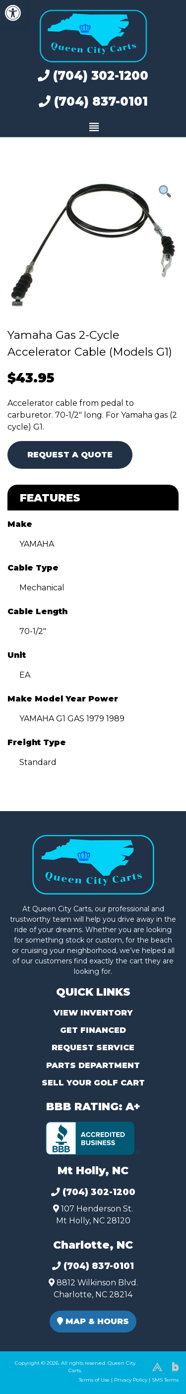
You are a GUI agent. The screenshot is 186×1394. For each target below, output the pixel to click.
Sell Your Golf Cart (93, 1082)
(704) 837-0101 (93, 101)
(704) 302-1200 (93, 75)
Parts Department (93, 1065)
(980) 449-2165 (34, 1375)
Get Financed (93, 1030)
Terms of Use (94, 1380)
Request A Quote (70, 454)
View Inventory (93, 1012)
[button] (13, 13)
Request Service (93, 1047)
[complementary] (156, 1364)
